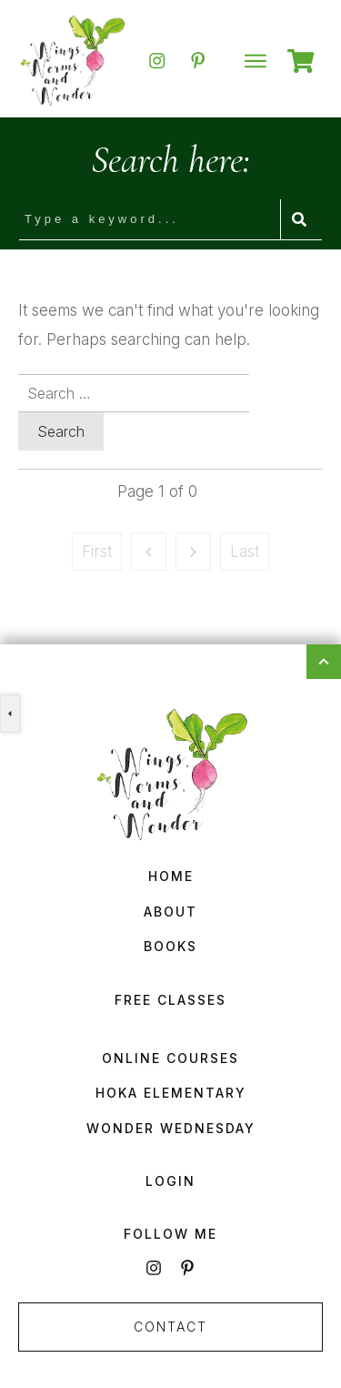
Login (170, 1181)
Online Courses (170, 1058)
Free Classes (170, 1000)
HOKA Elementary (170, 1092)
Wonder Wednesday (171, 1128)
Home (171, 876)
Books (170, 946)
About (170, 911)
